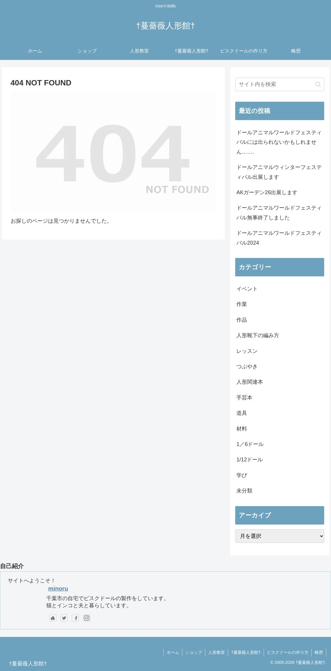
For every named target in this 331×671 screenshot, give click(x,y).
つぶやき (247, 366)
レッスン (247, 351)
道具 (241, 413)
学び (241, 475)
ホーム (173, 652)
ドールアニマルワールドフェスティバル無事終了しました (279, 212)
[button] (318, 84)
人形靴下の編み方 (257, 335)
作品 (241, 320)
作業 (241, 304)
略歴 (319, 652)
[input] (279, 84)
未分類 (244, 491)
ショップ (193, 652)
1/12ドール (249, 460)
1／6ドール (250, 444)
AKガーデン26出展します (266, 192)
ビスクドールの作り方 (287, 652)
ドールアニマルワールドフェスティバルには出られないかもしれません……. (279, 142)
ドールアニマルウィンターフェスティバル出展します (279, 172)
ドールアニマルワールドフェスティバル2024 (279, 238)
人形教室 (216, 652)
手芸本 (244, 398)
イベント (247, 289)
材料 (241, 429)
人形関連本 (249, 382)
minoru (58, 588)
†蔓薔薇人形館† (246, 652)
